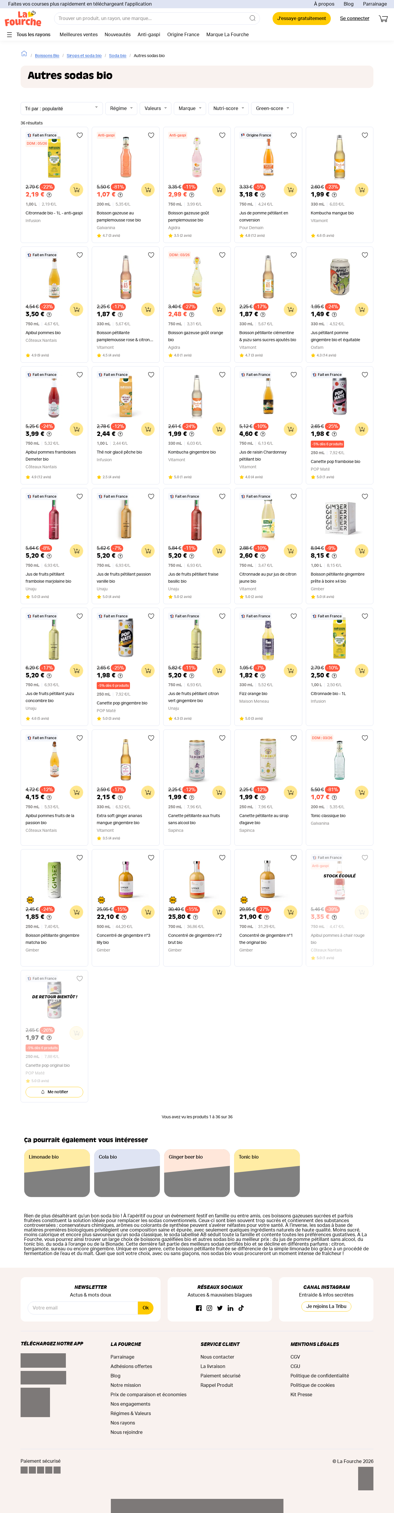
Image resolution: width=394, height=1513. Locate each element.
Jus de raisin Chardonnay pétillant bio (262, 455)
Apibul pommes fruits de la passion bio (50, 819)
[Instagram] (209, 1308)
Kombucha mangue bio (332, 213)
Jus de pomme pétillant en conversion (263, 216)
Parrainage (375, 4)
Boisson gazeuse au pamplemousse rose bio (119, 216)
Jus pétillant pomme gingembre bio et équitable (335, 336)
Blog (349, 4)
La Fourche (126, 1344)
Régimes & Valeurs (131, 1413)
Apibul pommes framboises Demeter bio (51, 455)
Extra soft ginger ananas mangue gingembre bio (119, 819)
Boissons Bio (47, 56)
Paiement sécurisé (221, 1376)
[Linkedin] (230, 1308)
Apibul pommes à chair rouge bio (338, 939)
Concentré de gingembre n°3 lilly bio (123, 939)
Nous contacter (217, 1357)
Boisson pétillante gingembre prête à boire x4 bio (338, 578)
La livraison (213, 1366)
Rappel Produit (217, 1385)
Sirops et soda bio (84, 56)
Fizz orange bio (253, 694)
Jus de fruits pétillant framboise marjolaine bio (48, 578)
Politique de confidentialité (320, 1376)
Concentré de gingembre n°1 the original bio (266, 939)
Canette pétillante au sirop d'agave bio (263, 819)
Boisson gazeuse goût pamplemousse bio (188, 216)
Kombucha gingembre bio (192, 452)
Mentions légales (315, 1344)
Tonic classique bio (328, 816)
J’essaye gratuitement (301, 18)
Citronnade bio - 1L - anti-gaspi (54, 213)
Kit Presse (301, 1394)
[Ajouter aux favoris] (79, 135)
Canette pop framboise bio (335, 462)
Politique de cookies (313, 1385)
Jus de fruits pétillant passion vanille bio (124, 578)
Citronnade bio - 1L (328, 694)
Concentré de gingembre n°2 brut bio (195, 939)
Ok (146, 1308)
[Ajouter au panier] (76, 189)
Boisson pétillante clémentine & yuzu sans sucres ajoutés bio (267, 336)
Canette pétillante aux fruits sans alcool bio (194, 819)
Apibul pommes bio (43, 333)
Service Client (220, 1344)
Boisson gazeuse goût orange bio (195, 336)
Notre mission (126, 1385)
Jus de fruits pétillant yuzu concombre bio (50, 697)
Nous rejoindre (127, 1432)
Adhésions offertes (131, 1366)
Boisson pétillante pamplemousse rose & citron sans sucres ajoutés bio (123, 337)
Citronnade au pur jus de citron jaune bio (267, 578)
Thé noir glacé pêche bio (119, 452)
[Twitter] (220, 1308)
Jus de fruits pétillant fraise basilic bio (193, 578)
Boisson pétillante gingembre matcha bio (52, 939)
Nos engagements (130, 1404)
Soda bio (117, 56)
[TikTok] (241, 1308)
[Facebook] (198, 1308)
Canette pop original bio (48, 1066)
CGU (295, 1366)
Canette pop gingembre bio (122, 703)
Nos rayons (123, 1423)
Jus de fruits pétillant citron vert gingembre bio (193, 697)
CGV (295, 1357)
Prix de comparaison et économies (148, 1394)
